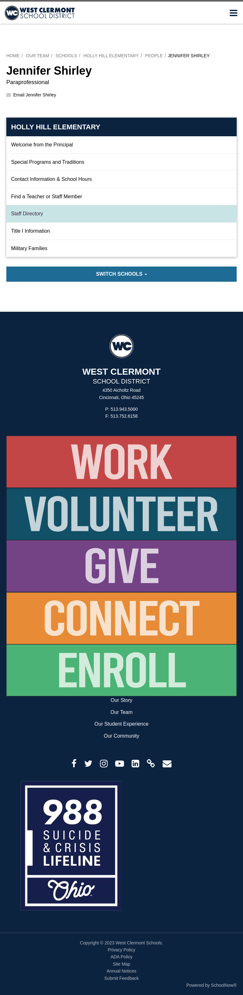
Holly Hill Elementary (111, 55)
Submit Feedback (121, 978)
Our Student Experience (122, 724)
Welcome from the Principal (42, 144)
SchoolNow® (224, 985)
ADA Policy (121, 956)
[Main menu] (233, 13)
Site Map (121, 964)
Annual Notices (121, 971)
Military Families (29, 248)
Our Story (121, 700)
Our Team (37, 55)
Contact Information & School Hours (51, 179)
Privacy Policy (121, 949)
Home (13, 55)
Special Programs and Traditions (47, 162)
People (154, 55)
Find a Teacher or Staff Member (46, 196)
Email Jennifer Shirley (34, 94)
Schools (66, 55)
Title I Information (30, 231)
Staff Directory (27, 213)
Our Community (121, 736)
